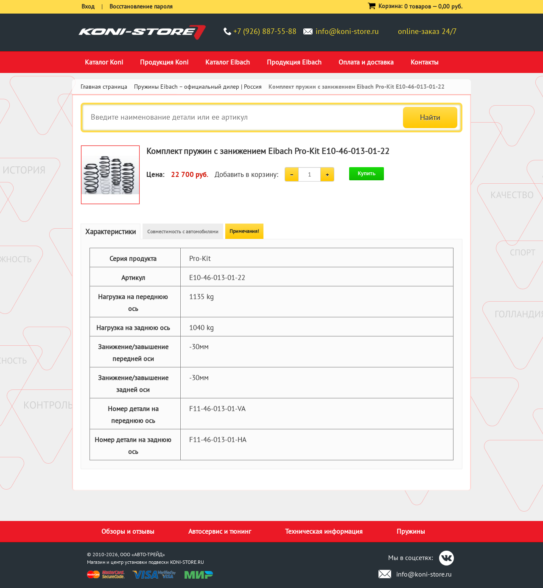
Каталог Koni (104, 62)
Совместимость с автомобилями (182, 231)
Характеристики (110, 231)
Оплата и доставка (366, 62)
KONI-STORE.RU (187, 562)
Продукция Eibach (294, 62)
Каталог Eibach (227, 62)
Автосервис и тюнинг (219, 531)
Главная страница (104, 86)
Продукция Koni (164, 62)
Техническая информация (324, 531)
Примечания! (244, 231)
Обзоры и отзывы (127, 531)
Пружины (411, 531)
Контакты (425, 62)
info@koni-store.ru (347, 31)
